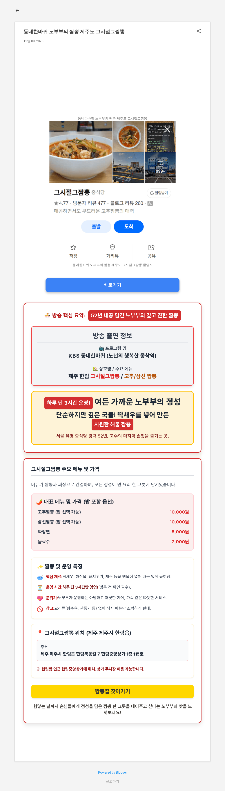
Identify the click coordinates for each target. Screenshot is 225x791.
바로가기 (112, 285)
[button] (198, 31)
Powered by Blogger (112, 772)
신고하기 (112, 781)
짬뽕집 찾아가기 (112, 691)
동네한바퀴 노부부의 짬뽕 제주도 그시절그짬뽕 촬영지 (113, 265)
